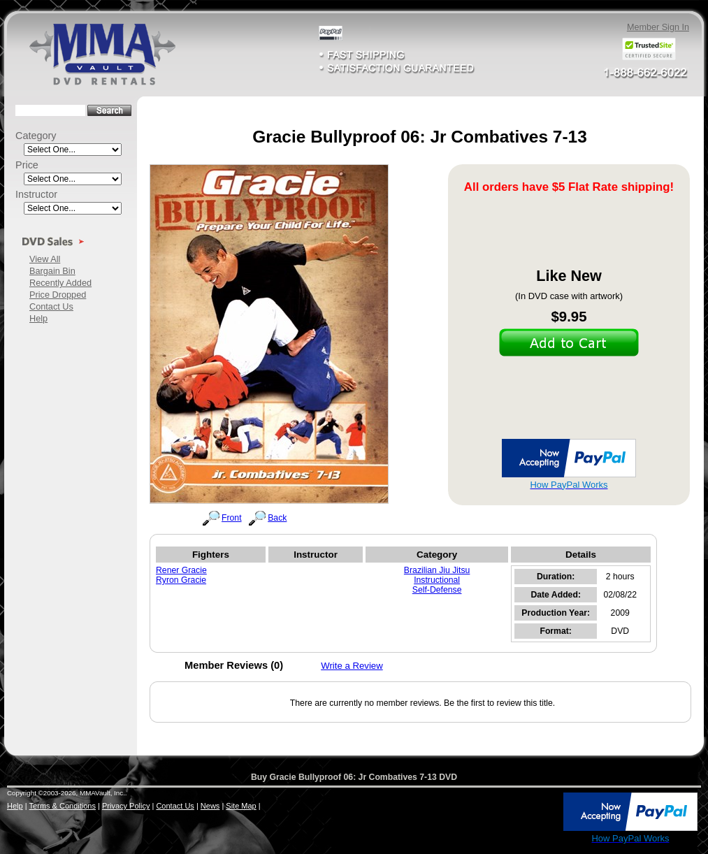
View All (44, 259)
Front (232, 518)
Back (277, 518)
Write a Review (352, 665)
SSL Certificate (531, 841)
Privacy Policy (126, 806)
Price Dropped (57, 294)
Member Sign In (658, 27)
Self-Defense (437, 590)
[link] (532, 813)
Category (36, 135)
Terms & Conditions (62, 806)
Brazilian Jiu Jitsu (437, 570)
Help (38, 318)
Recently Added (60, 282)
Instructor (36, 194)
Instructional (437, 580)
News (210, 806)
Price (26, 165)
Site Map (241, 806)
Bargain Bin (52, 271)
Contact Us (51, 306)
